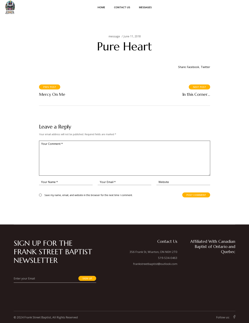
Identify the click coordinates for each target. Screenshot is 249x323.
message (114, 36)
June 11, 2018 (132, 36)
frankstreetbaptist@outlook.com (155, 264)
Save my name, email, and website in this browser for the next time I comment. (88, 195)
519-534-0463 (167, 258)
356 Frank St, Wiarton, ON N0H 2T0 (153, 252)
